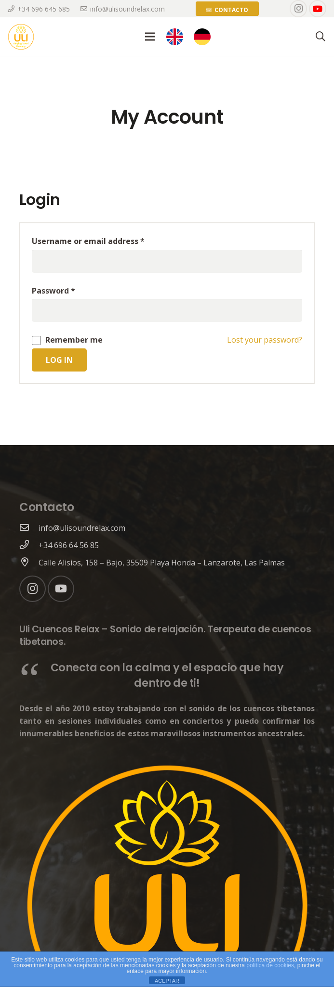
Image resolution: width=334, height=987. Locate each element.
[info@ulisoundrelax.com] (29, 528)
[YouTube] (317, 8)
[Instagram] (298, 8)
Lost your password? (264, 339)
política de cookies (270, 965)
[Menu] (150, 37)
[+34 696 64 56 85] (29, 545)
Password (53, 290)
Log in (59, 360)
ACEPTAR (167, 981)
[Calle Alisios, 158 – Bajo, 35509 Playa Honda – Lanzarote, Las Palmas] (29, 562)
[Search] (320, 37)
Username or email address (88, 241)
